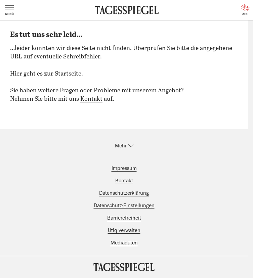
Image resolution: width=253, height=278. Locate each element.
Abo (245, 10)
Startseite (68, 74)
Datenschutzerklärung (124, 193)
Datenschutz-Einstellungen (124, 205)
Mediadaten (124, 242)
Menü (9, 10)
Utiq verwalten (124, 230)
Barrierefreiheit (124, 218)
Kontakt (91, 99)
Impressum (124, 168)
